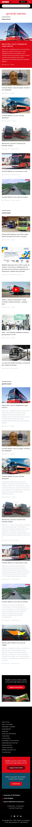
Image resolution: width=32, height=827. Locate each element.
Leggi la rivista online (16, 687)
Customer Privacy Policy (15, 808)
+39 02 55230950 (7, 798)
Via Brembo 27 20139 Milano (11, 795)
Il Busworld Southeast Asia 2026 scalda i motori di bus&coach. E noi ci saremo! (15, 235)
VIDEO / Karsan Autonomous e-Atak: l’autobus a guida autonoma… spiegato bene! (14, 302)
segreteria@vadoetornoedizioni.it (13, 801)
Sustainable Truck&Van (8, 726)
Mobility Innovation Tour (17, 274)
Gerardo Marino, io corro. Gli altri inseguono (13, 117)
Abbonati (23, 1)
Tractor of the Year (7, 747)
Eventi (14, 239)
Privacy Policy (11, 806)
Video (13, 93)
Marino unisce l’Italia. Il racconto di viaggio (13, 644)
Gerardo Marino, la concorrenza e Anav (14, 171)
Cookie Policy (20, 806)
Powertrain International (9, 733)
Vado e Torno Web (7, 724)
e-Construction (6, 738)
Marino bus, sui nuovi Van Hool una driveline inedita (13, 144)
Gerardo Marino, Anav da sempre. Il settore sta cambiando (16, 89)
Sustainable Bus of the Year (10, 743)
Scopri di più (16, 784)
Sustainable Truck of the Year (10, 740)
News (13, 64)
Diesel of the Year (7, 745)
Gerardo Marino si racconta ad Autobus (15, 197)
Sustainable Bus (6, 729)
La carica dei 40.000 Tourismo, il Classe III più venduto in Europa (16, 364)
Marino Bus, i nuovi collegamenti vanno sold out (14, 45)
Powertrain (5, 731)
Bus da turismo (15, 148)
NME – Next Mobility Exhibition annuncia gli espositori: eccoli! (15, 333)
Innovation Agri (6, 752)
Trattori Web (5, 736)
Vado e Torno (6, 722)
